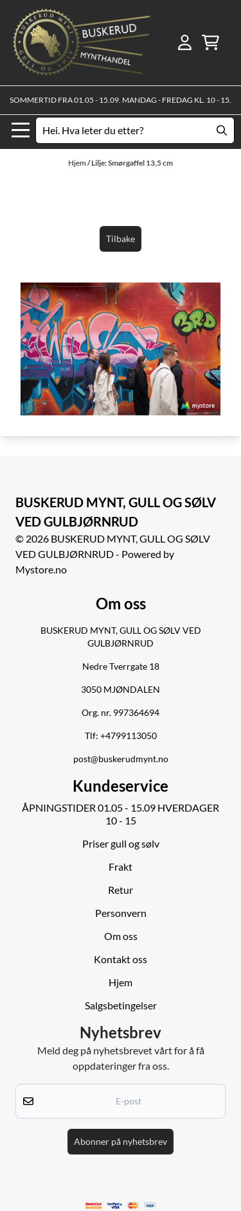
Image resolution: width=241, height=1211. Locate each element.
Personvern (121, 913)
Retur (120, 890)
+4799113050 (128, 736)
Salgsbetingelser (121, 1005)
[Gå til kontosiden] (185, 42)
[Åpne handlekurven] (210, 42)
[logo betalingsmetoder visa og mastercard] (120, 1205)
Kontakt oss (120, 959)
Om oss (121, 936)
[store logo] (81, 42)
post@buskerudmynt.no (120, 759)
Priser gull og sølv (120, 843)
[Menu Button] (20, 130)
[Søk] (135, 130)
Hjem (77, 163)
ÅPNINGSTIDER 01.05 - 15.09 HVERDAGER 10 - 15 (120, 813)
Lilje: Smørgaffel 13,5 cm (132, 163)
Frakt (120, 866)
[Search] (222, 130)
